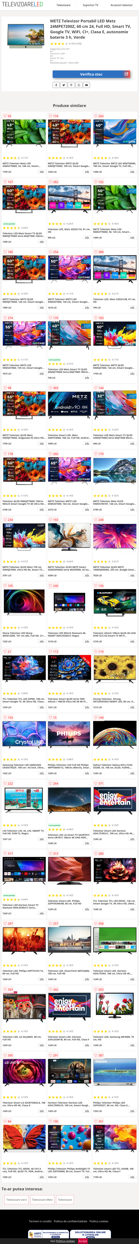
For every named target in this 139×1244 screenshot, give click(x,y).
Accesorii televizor (122, 5)
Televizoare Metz (42, 1200)
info (42, 171)
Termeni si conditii (40, 1221)
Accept (83, 1241)
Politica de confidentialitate (70, 1221)
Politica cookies (99, 1221)
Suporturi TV (90, 5)
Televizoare (63, 5)
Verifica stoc (105, 74)
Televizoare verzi (16, 1200)
